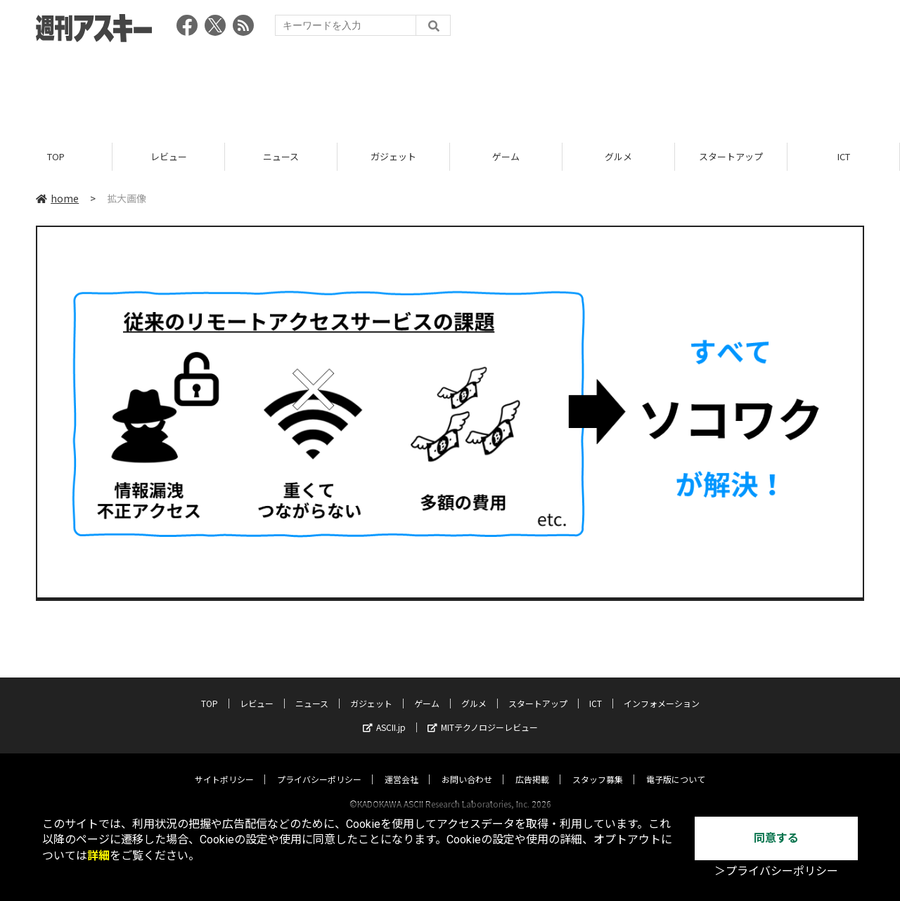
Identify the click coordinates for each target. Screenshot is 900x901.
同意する (776, 838)
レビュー (168, 156)
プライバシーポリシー (319, 766)
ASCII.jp (384, 714)
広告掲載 (532, 766)
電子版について (675, 766)
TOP (56, 156)
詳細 (98, 855)
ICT (843, 156)
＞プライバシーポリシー (776, 871)
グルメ (618, 156)
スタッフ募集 (597, 766)
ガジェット (393, 156)
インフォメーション (662, 690)
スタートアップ (731, 156)
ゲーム (506, 156)
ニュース (281, 156)
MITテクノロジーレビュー (483, 714)
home (57, 198)
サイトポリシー (224, 766)
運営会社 (401, 766)
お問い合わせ (467, 766)
